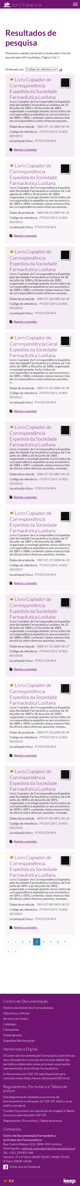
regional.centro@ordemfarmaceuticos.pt (48, 1148)
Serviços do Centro (15, 1018)
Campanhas (11, 1029)
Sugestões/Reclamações (19, 1040)
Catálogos (9, 1024)
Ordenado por (14, 69)
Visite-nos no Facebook (21, 1166)
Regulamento (12, 1120)
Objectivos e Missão (16, 1013)
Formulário (30, 1120)
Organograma (12, 1035)
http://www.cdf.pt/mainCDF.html (47, 1078)
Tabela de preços (51, 1120)
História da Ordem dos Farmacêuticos (28, 1007)
